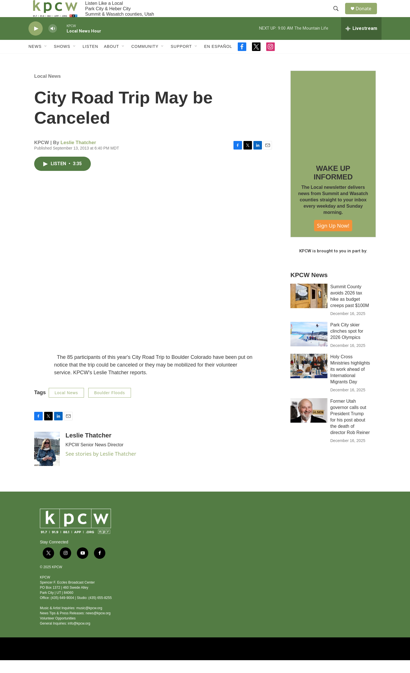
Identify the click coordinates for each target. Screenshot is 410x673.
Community (144, 59)
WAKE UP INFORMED (332, 185)
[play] (35, 41)
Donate (367, 15)
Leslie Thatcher (78, 155)
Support (181, 59)
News (35, 59)
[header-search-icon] (338, 15)
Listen (90, 59)
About (111, 59)
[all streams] (361, 41)
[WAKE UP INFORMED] (333, 126)
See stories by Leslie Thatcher (100, 466)
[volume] (53, 41)
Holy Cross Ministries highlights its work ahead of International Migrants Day (350, 382)
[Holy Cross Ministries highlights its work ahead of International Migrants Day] (308, 379)
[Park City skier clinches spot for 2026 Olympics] (308, 347)
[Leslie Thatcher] (47, 462)
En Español (218, 59)
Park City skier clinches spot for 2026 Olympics (346, 344)
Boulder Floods (109, 405)
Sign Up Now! (333, 238)
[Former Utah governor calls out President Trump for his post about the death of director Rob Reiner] (308, 423)
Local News (47, 89)
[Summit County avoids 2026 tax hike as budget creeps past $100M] (308, 308)
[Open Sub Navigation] (46, 59)
